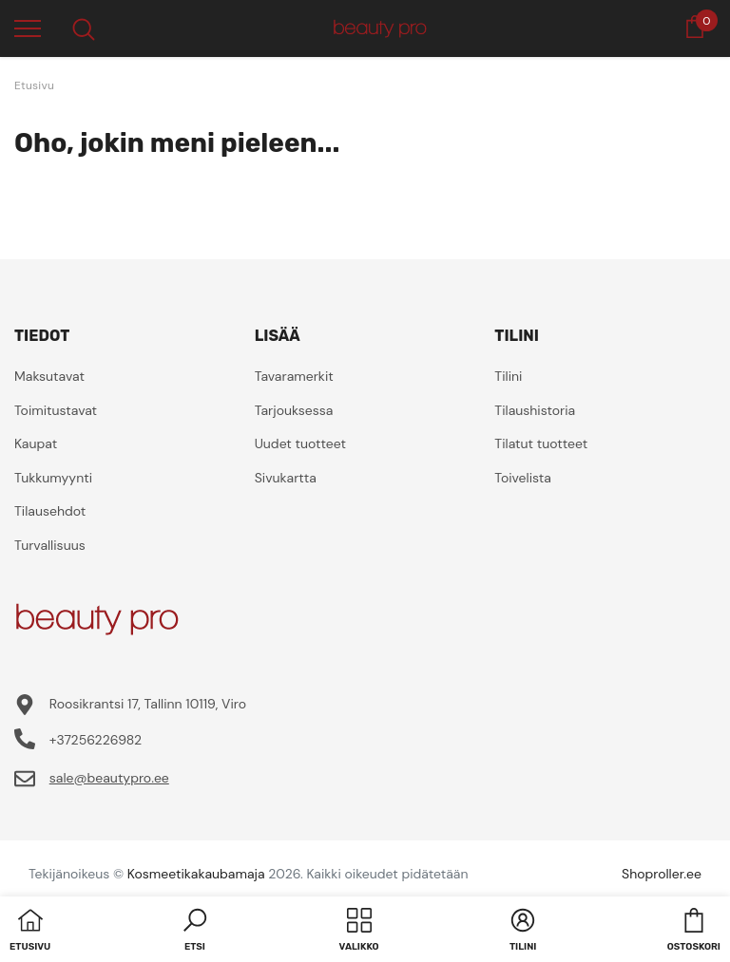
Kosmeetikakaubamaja (196, 873)
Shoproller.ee (661, 873)
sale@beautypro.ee (109, 777)
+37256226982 (95, 739)
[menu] (27, 27)
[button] (195, 931)
